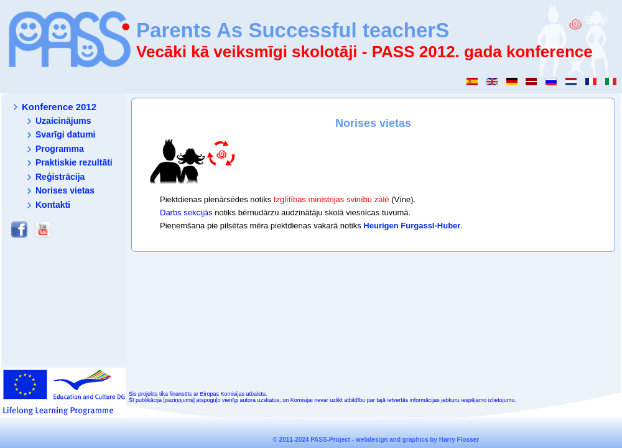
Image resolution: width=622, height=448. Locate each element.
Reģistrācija (60, 177)
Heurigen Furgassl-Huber (411, 225)
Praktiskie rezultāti (74, 162)
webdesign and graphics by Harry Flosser (417, 439)
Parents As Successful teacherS (292, 30)
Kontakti (52, 205)
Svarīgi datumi (65, 134)
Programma (59, 149)
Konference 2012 (59, 106)
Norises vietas (65, 190)
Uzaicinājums (63, 121)
